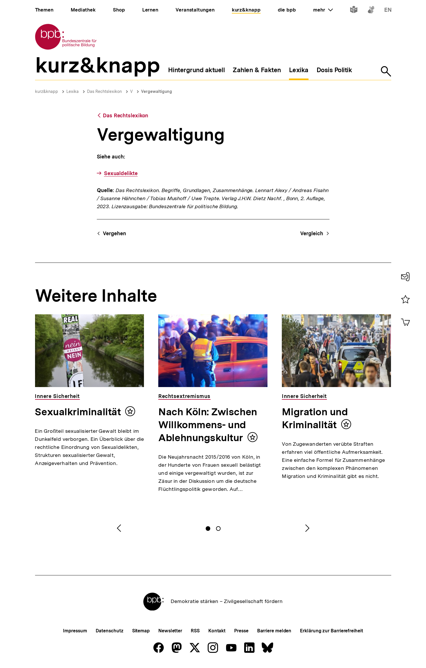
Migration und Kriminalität (315, 418)
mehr (323, 10)
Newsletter (170, 630)
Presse (241, 630)
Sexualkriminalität (78, 412)
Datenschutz (110, 630)
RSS (195, 630)
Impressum (75, 630)
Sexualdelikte (121, 173)
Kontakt (216, 630)
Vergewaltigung (156, 91)
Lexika (72, 91)
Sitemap (141, 630)
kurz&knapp (46, 91)
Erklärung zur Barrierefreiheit (331, 630)
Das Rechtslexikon (104, 91)
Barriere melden (274, 630)
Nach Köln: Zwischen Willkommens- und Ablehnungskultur (207, 425)
